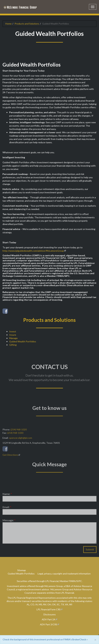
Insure (12, 334)
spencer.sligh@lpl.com (20, 439)
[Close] (95, 639)
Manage (13, 338)
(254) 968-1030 (15, 434)
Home (8, 23)
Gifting (13, 344)
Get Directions (10, 456)
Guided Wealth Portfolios (22, 341)
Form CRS (55, 609)
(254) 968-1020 (19, 430)
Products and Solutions (27, 23)
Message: (9, 521)
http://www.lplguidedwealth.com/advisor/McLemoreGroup (33, 250)
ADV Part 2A (48, 619)
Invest (12, 331)
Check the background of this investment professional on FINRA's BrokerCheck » (45, 639)
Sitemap (21, 570)
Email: (7, 508)
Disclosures (49, 614)
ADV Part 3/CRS (48, 624)
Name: (7, 495)
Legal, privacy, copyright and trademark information (64, 573)
